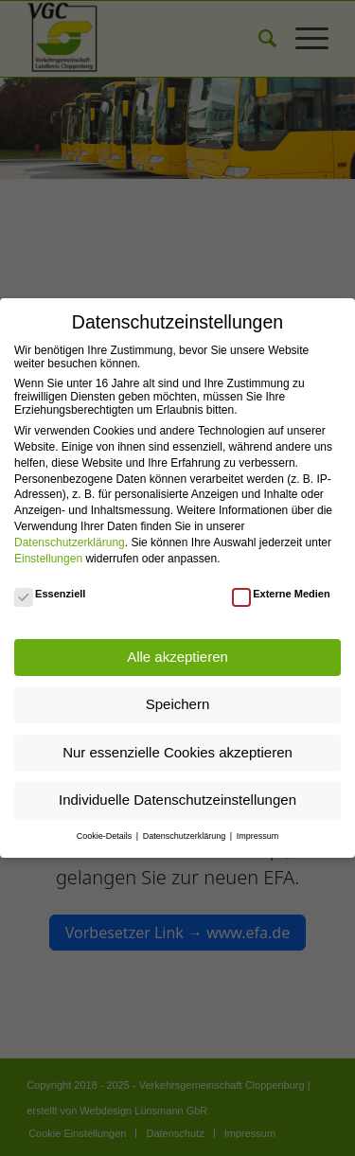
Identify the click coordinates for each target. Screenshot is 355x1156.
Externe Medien (281, 593)
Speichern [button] (178, 704)
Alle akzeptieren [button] (177, 657)
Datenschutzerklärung (69, 542)
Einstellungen (48, 558)
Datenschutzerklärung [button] (185, 836)
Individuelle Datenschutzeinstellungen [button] (177, 799)
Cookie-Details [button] (105, 836)
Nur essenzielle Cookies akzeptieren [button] (177, 752)
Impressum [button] (258, 836)
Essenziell (49, 593)
